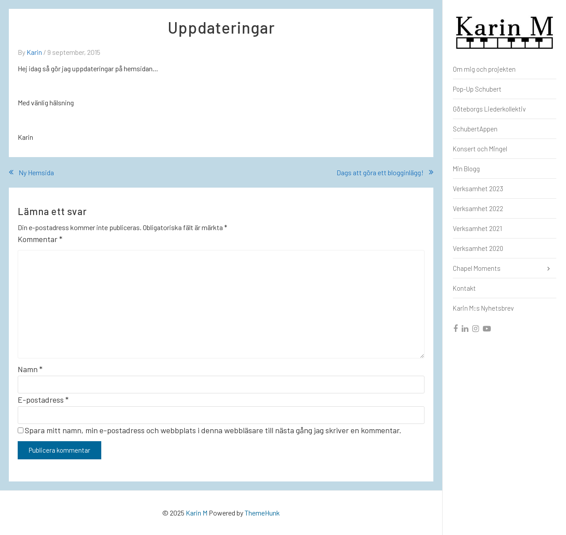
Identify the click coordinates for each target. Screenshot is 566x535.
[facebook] (456, 328)
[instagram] (476, 328)
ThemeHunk (262, 512)
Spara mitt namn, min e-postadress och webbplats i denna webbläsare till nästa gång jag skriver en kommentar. (213, 430)
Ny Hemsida (36, 172)
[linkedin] (465, 328)
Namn (30, 369)
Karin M (196, 512)
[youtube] (487, 328)
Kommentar (40, 239)
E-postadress (43, 399)
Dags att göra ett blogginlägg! (380, 172)
